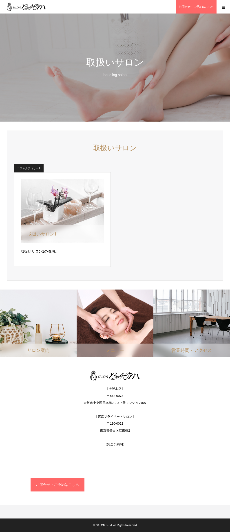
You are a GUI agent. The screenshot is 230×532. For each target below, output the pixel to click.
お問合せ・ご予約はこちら (57, 485)
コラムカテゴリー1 (28, 168)
